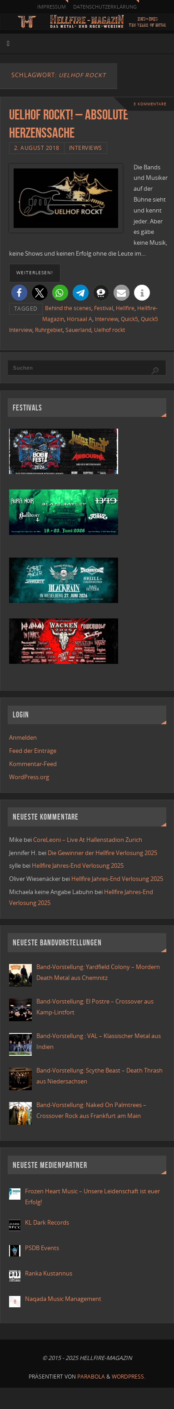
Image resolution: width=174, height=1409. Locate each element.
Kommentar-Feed (33, 764)
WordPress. (128, 1376)
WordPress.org (29, 777)
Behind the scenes (68, 308)
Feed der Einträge (32, 751)
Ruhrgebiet (49, 330)
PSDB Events (42, 1248)
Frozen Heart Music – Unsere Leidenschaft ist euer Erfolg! (92, 1196)
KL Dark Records (47, 1222)
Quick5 (129, 319)
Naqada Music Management (63, 1299)
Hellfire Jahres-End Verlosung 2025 (78, 866)
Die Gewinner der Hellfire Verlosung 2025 (102, 853)
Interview (106, 319)
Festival (103, 308)
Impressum (51, 6)
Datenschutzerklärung (105, 6)
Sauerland (78, 330)
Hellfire (125, 308)
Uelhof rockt (109, 330)
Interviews (85, 148)
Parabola (91, 1376)
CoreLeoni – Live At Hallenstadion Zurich (87, 840)
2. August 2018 (37, 148)
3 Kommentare (150, 103)
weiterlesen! (34, 272)
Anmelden (23, 738)
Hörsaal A (79, 319)
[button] (19, 293)
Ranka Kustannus (48, 1273)
